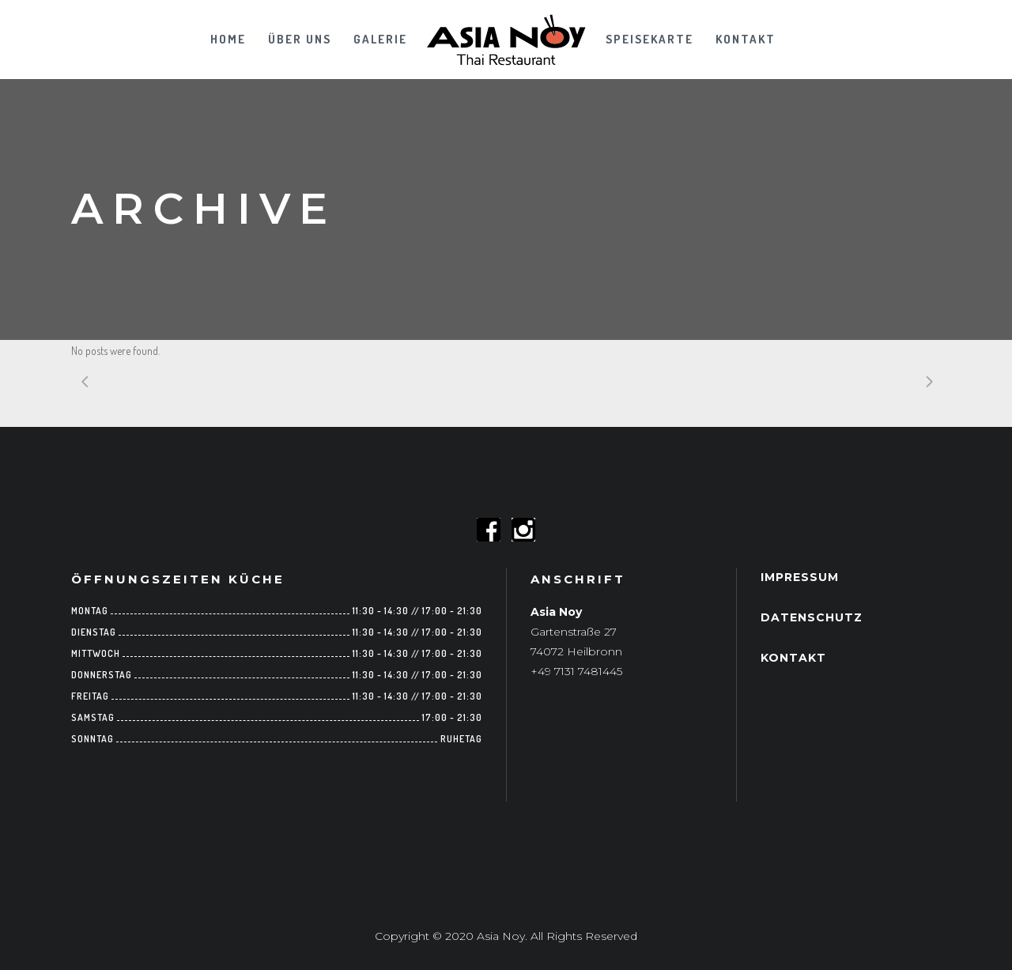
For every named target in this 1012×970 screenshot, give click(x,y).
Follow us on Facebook (488, 530)
